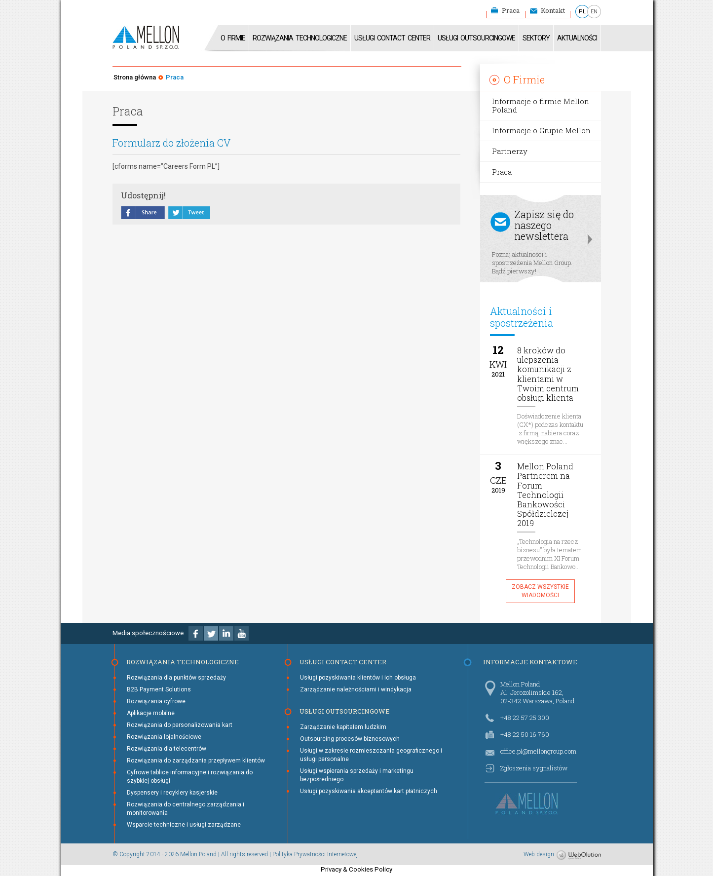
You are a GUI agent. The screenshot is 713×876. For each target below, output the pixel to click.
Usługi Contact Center (392, 38)
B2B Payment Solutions (159, 689)
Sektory (536, 38)
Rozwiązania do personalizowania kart (179, 725)
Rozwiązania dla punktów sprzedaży (176, 677)
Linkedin (226, 633)
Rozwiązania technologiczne (300, 38)
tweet (189, 213)
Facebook (195, 633)
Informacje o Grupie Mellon (541, 130)
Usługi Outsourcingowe (476, 38)
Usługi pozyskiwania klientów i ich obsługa (358, 677)
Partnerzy (509, 151)
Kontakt (553, 10)
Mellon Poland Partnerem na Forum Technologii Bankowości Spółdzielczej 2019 (545, 494)
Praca (511, 10)
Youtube (241, 633)
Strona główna (134, 77)
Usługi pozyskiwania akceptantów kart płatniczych (368, 791)
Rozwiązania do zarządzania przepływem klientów (196, 760)
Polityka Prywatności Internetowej (315, 854)
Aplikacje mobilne (151, 713)
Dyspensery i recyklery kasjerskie (172, 792)
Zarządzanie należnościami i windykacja (356, 689)
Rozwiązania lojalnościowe (164, 736)
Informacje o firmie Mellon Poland (540, 105)
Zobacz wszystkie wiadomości (540, 591)
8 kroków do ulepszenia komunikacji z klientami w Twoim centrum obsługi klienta (548, 374)
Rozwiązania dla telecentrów (166, 748)
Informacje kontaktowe (530, 661)
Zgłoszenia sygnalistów (533, 767)
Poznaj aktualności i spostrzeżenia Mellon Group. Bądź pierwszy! (540, 240)
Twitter (211, 633)
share (143, 213)
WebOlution (579, 855)
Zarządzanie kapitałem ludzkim (343, 727)
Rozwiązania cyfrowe (156, 701)
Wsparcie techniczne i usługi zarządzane (184, 824)
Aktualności (577, 38)
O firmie (233, 38)
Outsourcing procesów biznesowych (350, 738)
